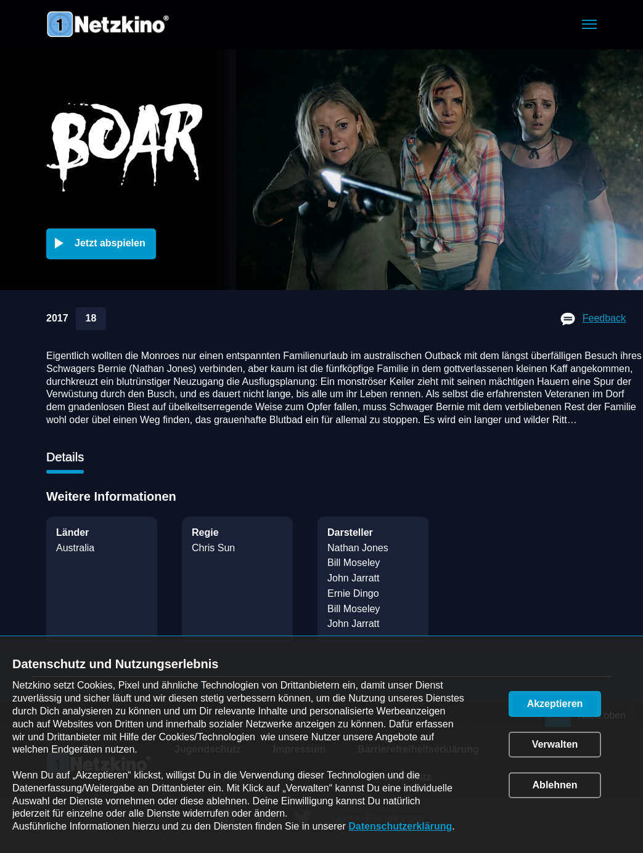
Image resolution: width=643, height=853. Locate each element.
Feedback (604, 318)
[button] (589, 24)
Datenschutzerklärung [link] (400, 826)
